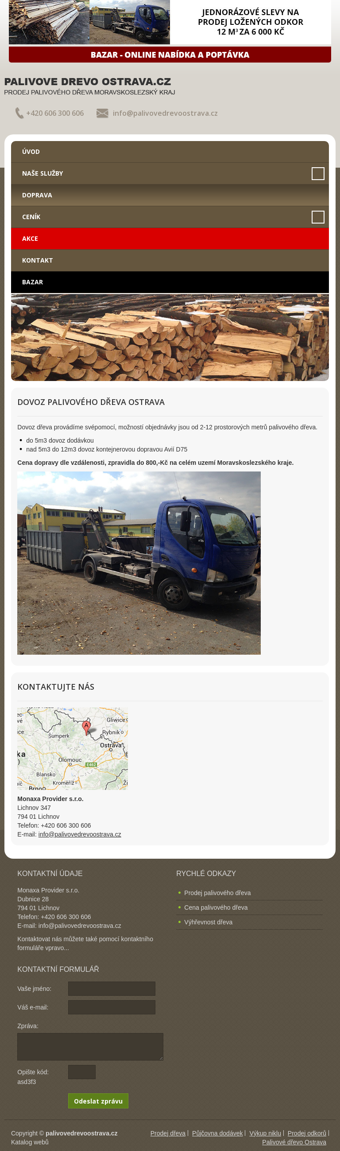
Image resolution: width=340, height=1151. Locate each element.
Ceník (31, 216)
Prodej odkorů (307, 1133)
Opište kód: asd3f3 (33, 1077)
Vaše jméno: (34, 988)
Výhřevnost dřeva (208, 922)
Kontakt (37, 260)
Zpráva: (27, 1025)
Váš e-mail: (32, 1007)
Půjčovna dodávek (217, 1133)
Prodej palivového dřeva (217, 892)
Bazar (32, 282)
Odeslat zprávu (98, 1101)
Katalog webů (30, 1142)
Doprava (37, 195)
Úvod (31, 151)
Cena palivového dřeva (215, 907)
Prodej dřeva (168, 1133)
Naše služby (42, 173)
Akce (30, 238)
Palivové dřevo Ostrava (294, 1142)
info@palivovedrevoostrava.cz (165, 113)
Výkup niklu (265, 1133)
